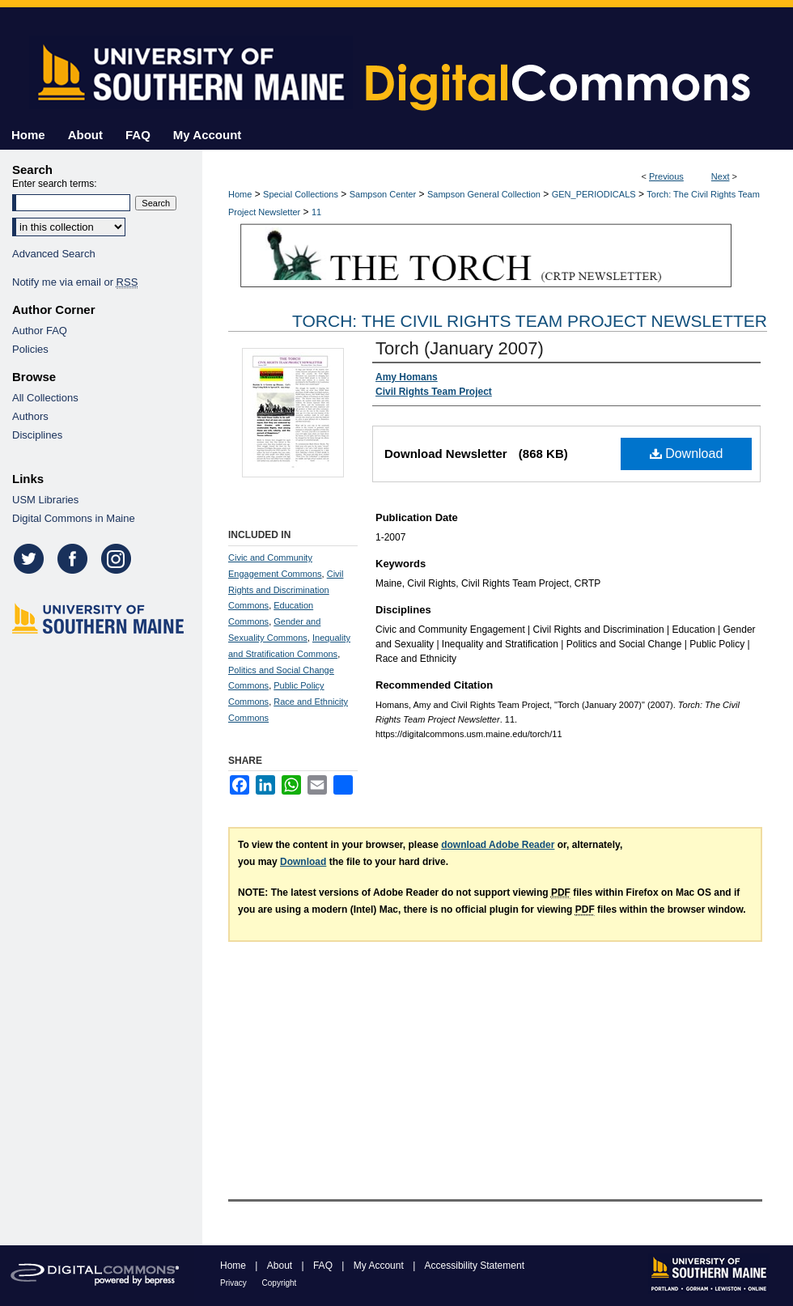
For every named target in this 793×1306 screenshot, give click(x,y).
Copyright (279, 1282)
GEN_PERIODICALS (594, 194)
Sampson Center (383, 194)
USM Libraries (45, 500)
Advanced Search (53, 254)
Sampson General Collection (484, 194)
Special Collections (300, 194)
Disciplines (37, 435)
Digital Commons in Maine (73, 518)
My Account (380, 1265)
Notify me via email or (75, 282)
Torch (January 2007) (459, 348)
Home (240, 194)
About (281, 1265)
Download (686, 453)
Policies (30, 349)
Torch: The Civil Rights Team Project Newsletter (529, 321)
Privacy (234, 1282)
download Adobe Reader (497, 844)
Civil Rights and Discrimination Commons (285, 590)
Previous (666, 176)
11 (316, 212)
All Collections (45, 398)
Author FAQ (39, 330)
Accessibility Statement (474, 1265)
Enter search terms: (54, 183)
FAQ (324, 1265)
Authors (30, 416)
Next (720, 176)
